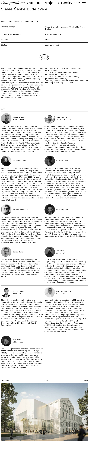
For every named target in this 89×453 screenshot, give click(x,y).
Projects (51, 3)
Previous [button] (5, 381)
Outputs (34, 3)
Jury (10, 22)
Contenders (29, 22)
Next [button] (86, 381)
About (3, 22)
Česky (66, 3)
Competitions (13, 3)
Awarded (18, 22)
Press (38, 22)
